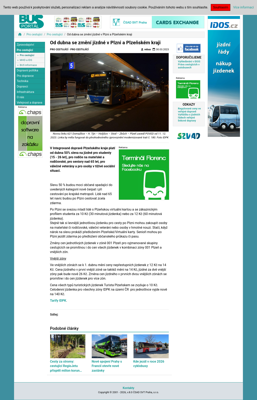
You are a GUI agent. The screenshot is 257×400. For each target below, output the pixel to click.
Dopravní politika (27, 70)
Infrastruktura (25, 92)
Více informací (243, 7)
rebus (146, 49)
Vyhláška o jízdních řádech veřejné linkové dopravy (189, 117)
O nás (20, 97)
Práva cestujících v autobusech (189, 66)
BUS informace (28, 65)
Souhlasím (220, 7)
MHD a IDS (26, 60)
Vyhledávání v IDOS (189, 61)
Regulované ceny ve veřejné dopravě (189, 110)
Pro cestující (34, 34)
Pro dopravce (25, 76)
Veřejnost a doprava (29, 102)
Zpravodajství (25, 44)
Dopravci (22, 86)
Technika (22, 81)
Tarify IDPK (58, 300)
